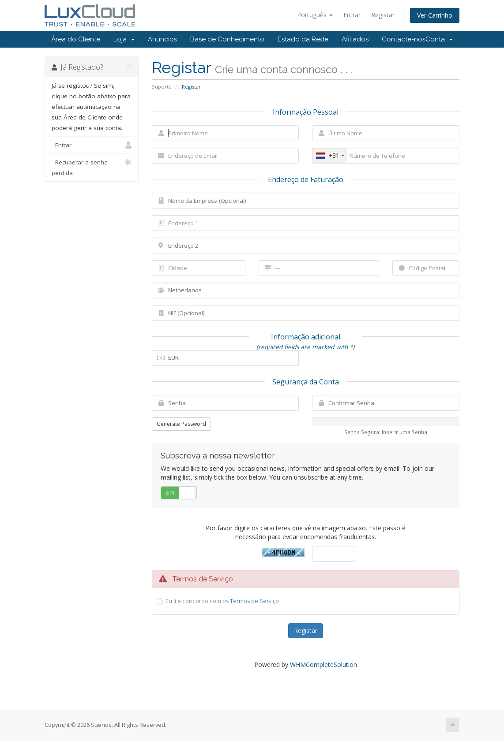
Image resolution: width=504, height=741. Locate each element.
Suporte (162, 86)
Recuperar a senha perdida (92, 167)
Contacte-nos (403, 39)
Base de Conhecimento (227, 39)
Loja (124, 39)
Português (315, 15)
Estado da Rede (303, 39)
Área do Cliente (75, 39)
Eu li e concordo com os (222, 601)
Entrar (352, 15)
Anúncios (162, 39)
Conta (439, 39)
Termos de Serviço (254, 601)
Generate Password (181, 424)
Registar (383, 15)
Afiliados (355, 39)
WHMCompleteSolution (323, 664)
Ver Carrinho (434, 15)
